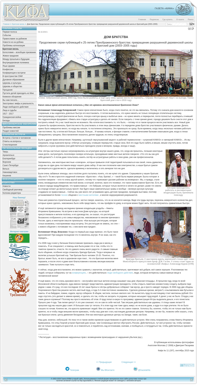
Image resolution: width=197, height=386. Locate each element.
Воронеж (7, 162)
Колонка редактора (12, 193)
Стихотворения (10, 145)
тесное (64, 195)
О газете (180, 19)
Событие (7, 35)
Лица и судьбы (10, 110)
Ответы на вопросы (12, 141)
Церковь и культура (12, 83)
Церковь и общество (12, 86)
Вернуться (189, 365)
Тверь (5, 152)
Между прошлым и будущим (16, 59)
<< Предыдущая (104, 362)
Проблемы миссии (11, 127)
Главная (142, 19)
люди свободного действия (120, 273)
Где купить (168, 19)
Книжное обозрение (12, 96)
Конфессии (8, 69)
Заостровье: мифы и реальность (18, 103)
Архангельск (8, 155)
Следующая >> (128, 362)
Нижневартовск (10, 172)
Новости (6, 186)
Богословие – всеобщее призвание (19, 52)
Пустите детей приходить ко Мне (18, 93)
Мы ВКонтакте (107, 370)
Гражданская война (12, 117)
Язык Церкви (9, 66)
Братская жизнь (18, 24)
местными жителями (89, 195)
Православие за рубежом (15, 39)
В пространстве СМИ (13, 76)
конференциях (79, 273)
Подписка (154, 19)
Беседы (6, 120)
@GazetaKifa (144, 370)
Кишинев (7, 175)
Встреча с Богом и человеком (17, 138)
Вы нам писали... (11, 100)
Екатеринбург (9, 158)
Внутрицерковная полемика (16, 62)
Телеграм (74, 370)
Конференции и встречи (14, 73)
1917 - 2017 (8, 114)
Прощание (8, 90)
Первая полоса (10, 32)
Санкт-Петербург (11, 165)
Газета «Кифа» (164, 8)
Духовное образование (13, 79)
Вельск (6, 169)
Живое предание (11, 56)
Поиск (190, 19)
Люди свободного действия (15, 107)
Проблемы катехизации (14, 45)
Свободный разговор (12, 189)
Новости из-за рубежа (13, 42)
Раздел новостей (11, 131)
